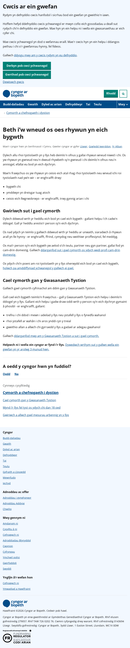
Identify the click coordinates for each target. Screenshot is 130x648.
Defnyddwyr (73, 104)
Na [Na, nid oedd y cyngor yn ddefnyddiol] (17, 374)
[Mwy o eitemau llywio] (123, 104)
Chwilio (7, 509)
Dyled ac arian (52, 104)
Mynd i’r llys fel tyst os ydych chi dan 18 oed (31, 408)
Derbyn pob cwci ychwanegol (27, 66)
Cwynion (8, 546)
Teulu (98, 104)
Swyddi (7, 568)
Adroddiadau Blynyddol (17, 540)
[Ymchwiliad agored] (123, 94)
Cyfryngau (9, 551)
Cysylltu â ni (10, 529)
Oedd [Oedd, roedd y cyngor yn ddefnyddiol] (6, 374)
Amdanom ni (10, 523)
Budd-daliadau (13, 104)
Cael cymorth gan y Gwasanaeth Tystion (29, 400)
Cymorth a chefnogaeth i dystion (28, 113)
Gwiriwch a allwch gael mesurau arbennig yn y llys (36, 415)
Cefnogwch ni (11, 534)
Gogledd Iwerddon (100, 146)
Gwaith (33, 104)
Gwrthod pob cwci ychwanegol (26, 74)
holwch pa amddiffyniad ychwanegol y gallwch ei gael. (38, 268)
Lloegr (83, 146)
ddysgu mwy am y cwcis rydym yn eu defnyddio (45, 55)
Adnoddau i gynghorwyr (17, 497)
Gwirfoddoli (10, 563)
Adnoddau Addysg (14, 503)
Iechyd (7, 483)
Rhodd (110, 93)
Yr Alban (117, 146)
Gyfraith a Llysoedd (14, 472)
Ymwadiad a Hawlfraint (16, 588)
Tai (88, 104)
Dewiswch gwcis (13, 82)
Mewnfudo (9, 477)
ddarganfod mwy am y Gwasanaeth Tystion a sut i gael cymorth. (56, 336)
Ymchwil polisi (11, 557)
